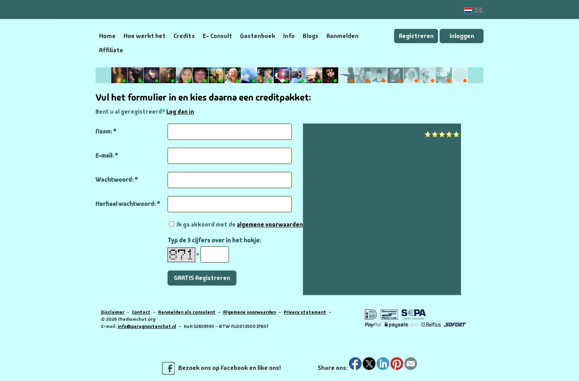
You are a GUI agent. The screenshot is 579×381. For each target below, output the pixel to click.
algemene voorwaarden (270, 225)
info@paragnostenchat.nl (147, 326)
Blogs (310, 36)
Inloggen (461, 36)
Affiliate (111, 50)
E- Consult (217, 36)
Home (107, 36)
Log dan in (180, 112)
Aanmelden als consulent (186, 312)
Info (289, 36)
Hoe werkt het (145, 36)
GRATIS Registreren (202, 278)
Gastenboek (257, 36)
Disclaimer (112, 312)
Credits (184, 36)
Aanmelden (342, 36)
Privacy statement (305, 312)
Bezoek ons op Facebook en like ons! (221, 368)
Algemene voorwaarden (249, 312)
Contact (141, 312)
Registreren (416, 36)
